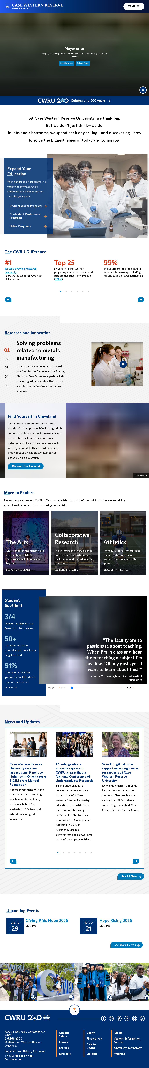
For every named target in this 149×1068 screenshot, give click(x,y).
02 (7, 359)
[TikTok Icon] (119, 1018)
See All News (131, 876)
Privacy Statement (35, 1051)
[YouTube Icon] (134, 1018)
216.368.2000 (13, 1038)
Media (118, 1032)
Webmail (119, 1053)
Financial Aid (94, 1038)
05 (7, 385)
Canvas (63, 1042)
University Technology (128, 1048)
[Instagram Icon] (111, 1018)
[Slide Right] (141, 299)
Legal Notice (13, 1051)
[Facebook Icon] (103, 1018)
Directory (65, 1053)
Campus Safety (64, 1034)
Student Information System (127, 1040)
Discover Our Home (26, 466)
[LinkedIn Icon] (127, 1018)
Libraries (92, 1053)
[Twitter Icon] (142, 1018)
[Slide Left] (8, 299)
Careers (64, 1048)
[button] (60, 291)
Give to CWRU (91, 1046)
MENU (134, 6)
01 (7, 350)
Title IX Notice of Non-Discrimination (19, 1057)
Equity (91, 1032)
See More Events (127, 945)
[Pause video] (143, 90)
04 (7, 376)
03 (7, 368)
